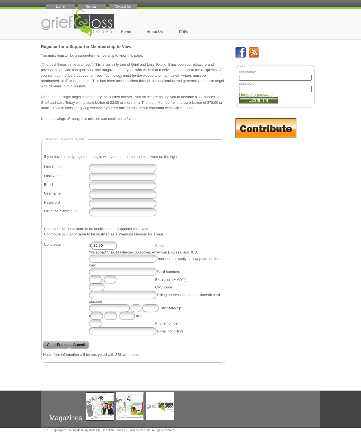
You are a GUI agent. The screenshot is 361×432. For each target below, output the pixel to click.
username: (247, 72)
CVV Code (163, 287)
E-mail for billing (170, 331)
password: (247, 83)
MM (176, 279)
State (171, 308)
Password (52, 202)
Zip (178, 308)
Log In (60, 6)
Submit (79, 345)
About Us (155, 32)
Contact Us (123, 6)
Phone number (167, 323)
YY (182, 279)
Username (52, 193)
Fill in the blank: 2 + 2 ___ (64, 211)
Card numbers (168, 272)
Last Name (52, 176)
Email (48, 184)
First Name (53, 167)
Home (126, 32)
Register (91, 6)
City (163, 308)
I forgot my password (256, 94)
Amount (161, 245)
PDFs (183, 32)
